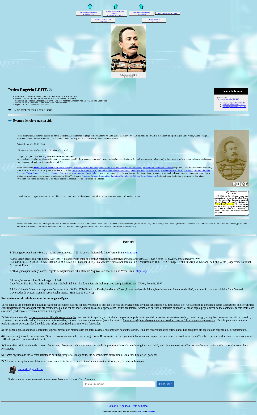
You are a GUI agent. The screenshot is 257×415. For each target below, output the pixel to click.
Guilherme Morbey (63, 167)
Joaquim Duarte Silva (87, 173)
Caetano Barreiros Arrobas (64, 173)
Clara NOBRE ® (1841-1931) (154, 20)
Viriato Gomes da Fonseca (38, 173)
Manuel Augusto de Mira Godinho (113, 170)
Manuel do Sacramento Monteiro (158, 167)
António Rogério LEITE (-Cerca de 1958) (88, 13)
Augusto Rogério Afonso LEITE (233, 103)
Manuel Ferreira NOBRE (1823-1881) (141, 13)
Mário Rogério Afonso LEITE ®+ (234, 107)
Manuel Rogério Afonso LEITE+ (234, 105)
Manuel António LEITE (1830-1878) (103, 20)
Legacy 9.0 (141, 411)
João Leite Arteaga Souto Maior (145, 170)
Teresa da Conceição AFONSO (228, 99)
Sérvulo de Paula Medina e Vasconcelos (123, 167)
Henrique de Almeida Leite (84, 170)
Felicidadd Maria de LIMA (167, 13)
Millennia (151, 411)
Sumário (113, 405)
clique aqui (131, 252)
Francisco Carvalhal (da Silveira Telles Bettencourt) (134, 176)
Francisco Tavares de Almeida (95, 176)
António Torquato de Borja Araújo (177, 170)
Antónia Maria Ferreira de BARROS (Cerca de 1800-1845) (115, 13)
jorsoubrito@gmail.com (25, 369)
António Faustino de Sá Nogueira (88, 167)
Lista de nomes (140, 405)
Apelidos (125, 405)
